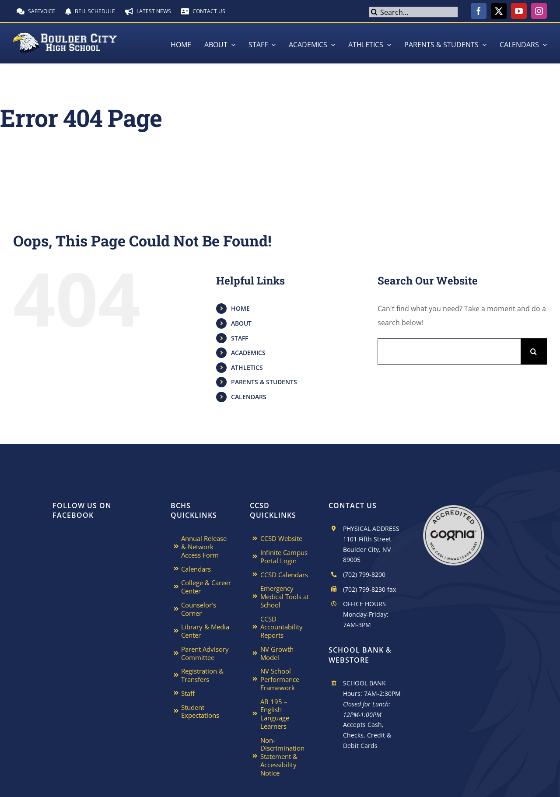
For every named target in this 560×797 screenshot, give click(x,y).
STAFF (239, 338)
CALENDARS (248, 397)
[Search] (374, 12)
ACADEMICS (248, 352)
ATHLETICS (247, 367)
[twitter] (499, 11)
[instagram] (539, 11)
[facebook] (478, 11)
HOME (240, 308)
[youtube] (519, 11)
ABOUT (241, 323)
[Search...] (413, 12)
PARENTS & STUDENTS (264, 382)
